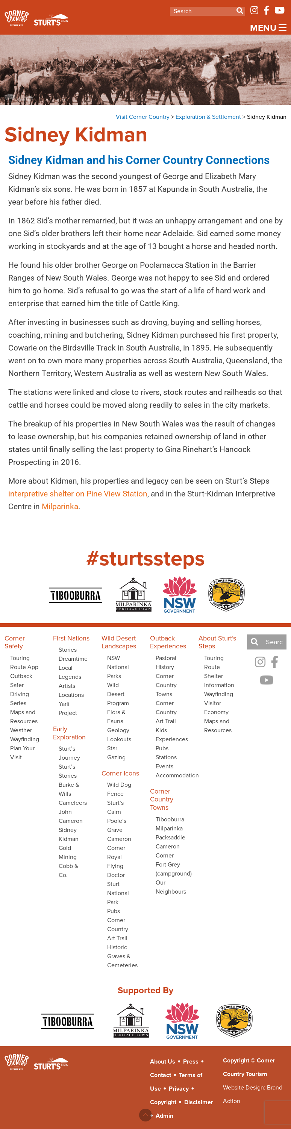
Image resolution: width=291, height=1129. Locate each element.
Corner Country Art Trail (117, 929)
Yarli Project (68, 708)
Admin (164, 1115)
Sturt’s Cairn (115, 807)
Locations (71, 694)
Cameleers (73, 802)
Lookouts (119, 739)
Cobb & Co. (68, 870)
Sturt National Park (118, 893)
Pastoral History (166, 662)
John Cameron (71, 816)
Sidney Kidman (69, 834)
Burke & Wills (69, 789)
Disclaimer (198, 1102)
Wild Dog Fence (119, 789)
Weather (21, 730)
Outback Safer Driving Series (21, 689)
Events (164, 766)
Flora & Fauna (116, 716)
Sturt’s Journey (69, 753)
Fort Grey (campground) (172, 869)
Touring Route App (24, 662)
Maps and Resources (24, 716)
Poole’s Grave (116, 825)
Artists (67, 685)
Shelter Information (219, 680)
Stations (166, 757)
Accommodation (172, 775)
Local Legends (70, 672)
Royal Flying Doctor (116, 866)
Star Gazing (116, 753)
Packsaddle (170, 837)
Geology (118, 730)
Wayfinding (24, 739)
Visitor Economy (216, 707)
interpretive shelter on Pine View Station (72, 493)
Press (191, 1061)
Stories (68, 649)
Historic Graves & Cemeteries (122, 956)
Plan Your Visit (22, 753)
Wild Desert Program (118, 694)
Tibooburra (170, 819)
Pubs (113, 911)
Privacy (179, 1088)
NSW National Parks (118, 667)
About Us (162, 1061)
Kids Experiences (172, 735)
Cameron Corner (119, 843)
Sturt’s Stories (68, 771)
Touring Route (214, 662)
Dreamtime (73, 658)
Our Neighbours (171, 887)
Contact (160, 1075)
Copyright (163, 1102)
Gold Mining (68, 852)
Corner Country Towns (166, 685)
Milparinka (55, 506)
